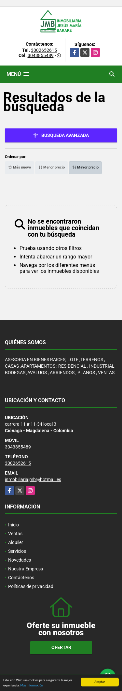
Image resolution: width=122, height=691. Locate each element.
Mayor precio (85, 167)
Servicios (17, 551)
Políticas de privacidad (30, 586)
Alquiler (15, 542)
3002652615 (44, 50)
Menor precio (51, 167)
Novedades (19, 560)
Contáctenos (21, 577)
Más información (31, 686)
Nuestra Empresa (25, 568)
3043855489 (41, 55)
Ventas (15, 533)
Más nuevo (19, 167)
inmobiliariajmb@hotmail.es (33, 479)
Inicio (13, 524)
